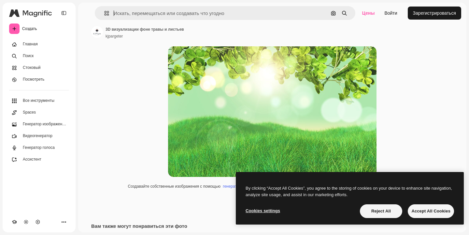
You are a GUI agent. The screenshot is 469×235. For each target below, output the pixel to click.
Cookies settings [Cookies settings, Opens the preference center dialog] (263, 210)
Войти (390, 13)
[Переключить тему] (26, 222)
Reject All (381, 211)
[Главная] (39, 44)
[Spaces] (39, 112)
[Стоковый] (39, 68)
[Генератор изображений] (39, 124)
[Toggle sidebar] (64, 13)
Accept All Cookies (430, 211)
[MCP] (38, 222)
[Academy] (14, 222)
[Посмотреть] (39, 79)
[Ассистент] (39, 159)
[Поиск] (39, 56)
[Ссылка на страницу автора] (97, 32)
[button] (104, 13)
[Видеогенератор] (39, 136)
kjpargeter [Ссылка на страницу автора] (114, 36)
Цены (368, 13)
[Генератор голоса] (39, 148)
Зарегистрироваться (434, 13)
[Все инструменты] (39, 101)
